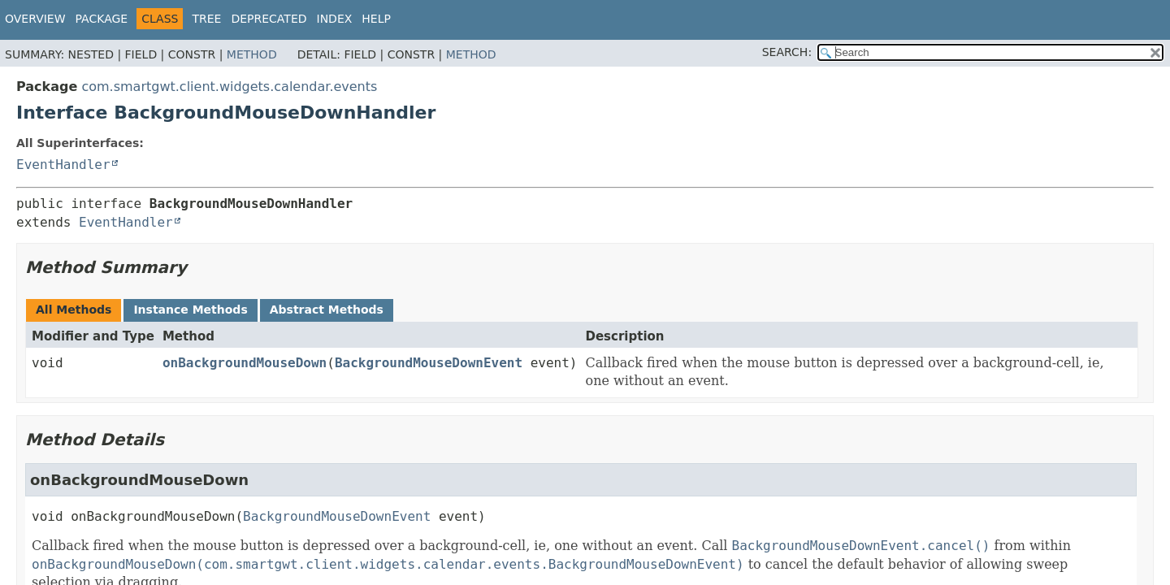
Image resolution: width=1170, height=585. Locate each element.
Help (376, 18)
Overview (35, 18)
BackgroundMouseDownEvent (428, 362)
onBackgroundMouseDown (244, 362)
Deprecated (268, 18)
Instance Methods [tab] (190, 309)
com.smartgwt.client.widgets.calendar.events (229, 86)
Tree (206, 18)
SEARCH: (787, 52)
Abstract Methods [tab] (327, 309)
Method (252, 54)
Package (102, 18)
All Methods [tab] (73, 309)
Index (335, 18)
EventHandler (63, 164)
